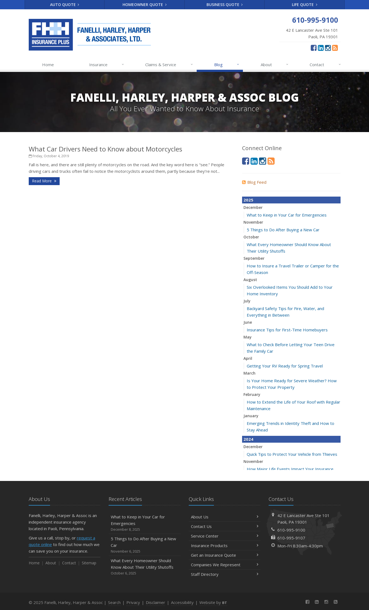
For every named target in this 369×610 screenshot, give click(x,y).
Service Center (224, 536)
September (254, 258)
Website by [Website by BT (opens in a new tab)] (213, 602)
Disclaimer (155, 602)
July (247, 300)
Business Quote (225, 4)
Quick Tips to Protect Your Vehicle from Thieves (292, 454)
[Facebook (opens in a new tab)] (313, 47)
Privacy (133, 602)
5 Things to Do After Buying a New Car (283, 229)
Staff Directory (224, 574)
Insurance (106, 65)
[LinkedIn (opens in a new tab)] (321, 47)
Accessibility (182, 602)
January (250, 415)
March (249, 373)
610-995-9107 (291, 538)
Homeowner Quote (145, 4)
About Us (224, 516)
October (251, 237)
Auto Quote (64, 4)
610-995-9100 (291, 530)
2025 (248, 200)
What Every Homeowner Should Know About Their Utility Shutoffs (144, 567)
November (253, 222)
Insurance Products (224, 545)
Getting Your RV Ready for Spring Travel (285, 366)
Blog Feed (254, 182)
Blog (227, 65)
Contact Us (224, 526)
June (247, 322)
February (251, 394)
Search (114, 602)
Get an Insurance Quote (224, 555)
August (250, 279)
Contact (325, 65)
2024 (248, 439)
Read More (44, 180)
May (247, 337)
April (247, 358)
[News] (335, 47)
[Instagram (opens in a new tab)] (328, 47)
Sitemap (89, 562)
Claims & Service (169, 65)
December (253, 207)
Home (48, 64)
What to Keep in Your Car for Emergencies (287, 215)
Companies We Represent (224, 564)
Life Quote (304, 4)
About (275, 65)
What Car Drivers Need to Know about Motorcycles (105, 148)
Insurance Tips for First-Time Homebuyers (287, 329)
